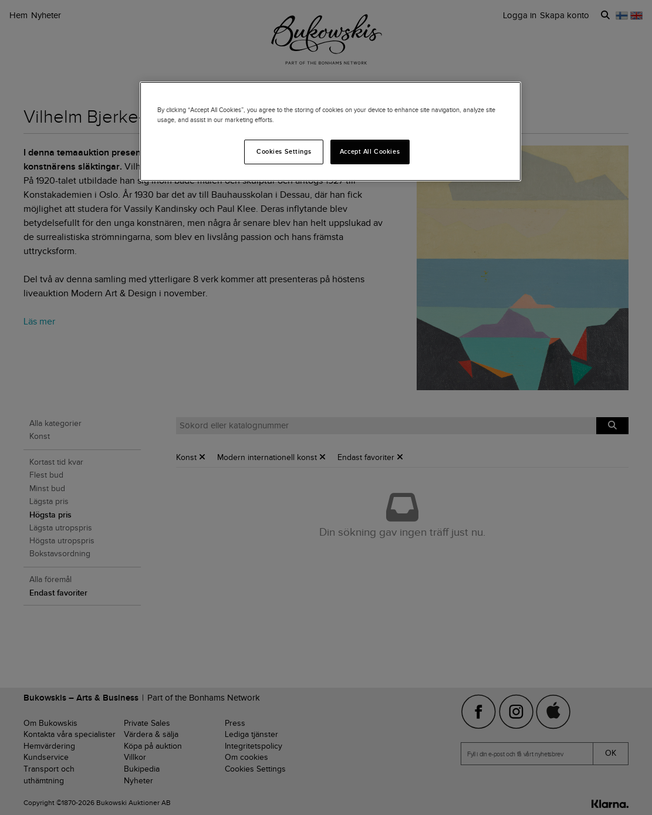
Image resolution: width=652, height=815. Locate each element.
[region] (330, 131)
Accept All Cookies (370, 151)
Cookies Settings (283, 151)
